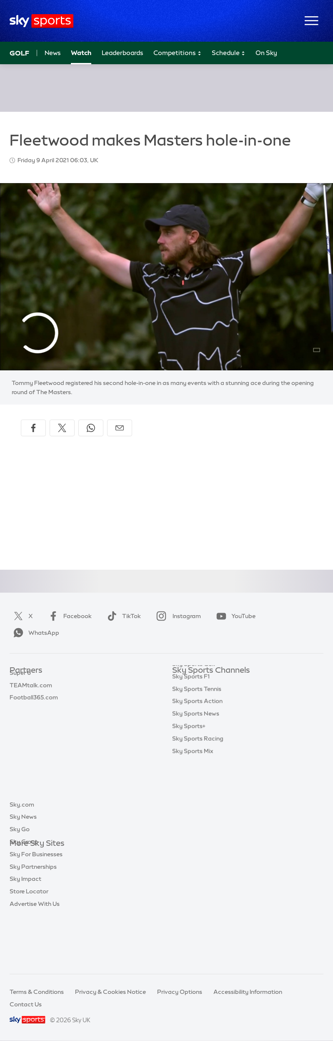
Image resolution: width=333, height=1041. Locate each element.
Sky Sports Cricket (198, 720)
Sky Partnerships (33, 918)
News (53, 53)
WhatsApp (34, 632)
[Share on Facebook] (33, 428)
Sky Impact (25, 930)
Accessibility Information (247, 992)
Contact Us (26, 1004)
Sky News (23, 868)
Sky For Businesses (36, 906)
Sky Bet (20, 683)
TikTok (122, 616)
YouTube (234, 616)
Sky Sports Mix (192, 820)
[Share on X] (62, 428)
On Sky (266, 53)
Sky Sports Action (197, 770)
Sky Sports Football (200, 708)
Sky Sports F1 (191, 745)
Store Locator (29, 943)
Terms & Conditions (37, 992)
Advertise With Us (35, 955)
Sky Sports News (195, 782)
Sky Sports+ (188, 795)
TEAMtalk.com (31, 708)
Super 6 (20, 696)
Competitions (177, 53)
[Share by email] (119, 428)
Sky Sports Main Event (203, 683)
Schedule (228, 53)
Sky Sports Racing (197, 807)
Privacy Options (179, 992)
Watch (81, 53)
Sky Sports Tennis (196, 758)
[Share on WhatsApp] (90, 428)
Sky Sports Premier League (209, 696)
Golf (19, 53)
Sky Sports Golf (194, 733)
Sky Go (20, 881)
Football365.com (34, 720)
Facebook (68, 616)
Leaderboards (122, 53)
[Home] (41, 21)
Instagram (177, 616)
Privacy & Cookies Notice (110, 992)
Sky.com (22, 856)
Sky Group (24, 893)
